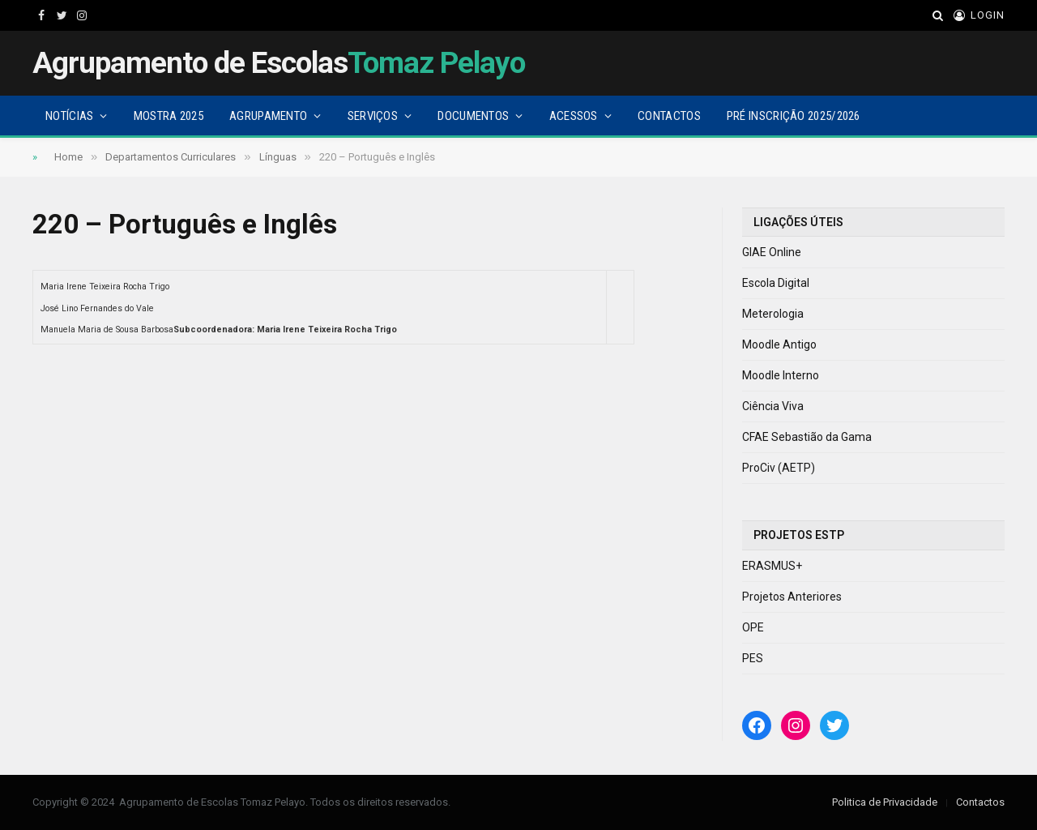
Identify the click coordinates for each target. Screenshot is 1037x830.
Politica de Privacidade (884, 802)
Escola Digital (775, 282)
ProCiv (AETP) (778, 467)
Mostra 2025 (168, 116)
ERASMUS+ (772, 565)
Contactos (669, 116)
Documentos (473, 116)
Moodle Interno (780, 375)
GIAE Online (771, 252)
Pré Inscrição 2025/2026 (793, 116)
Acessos (573, 116)
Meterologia (773, 313)
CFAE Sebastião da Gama (807, 436)
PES (752, 658)
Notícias (69, 116)
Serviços (373, 116)
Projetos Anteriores (792, 596)
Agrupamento (268, 116)
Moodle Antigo (779, 344)
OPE (753, 627)
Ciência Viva (773, 406)
